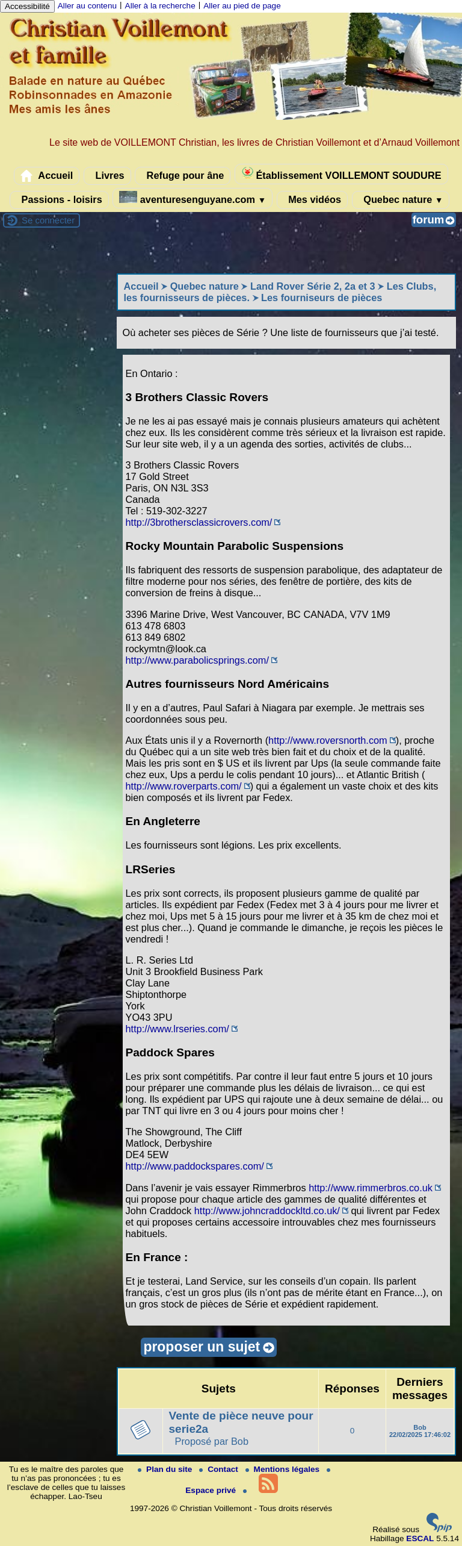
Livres (107, 176)
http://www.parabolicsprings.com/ (197, 660)
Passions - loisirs (59, 200)
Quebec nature (401, 200)
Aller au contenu (87, 5)
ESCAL (420, 1538)
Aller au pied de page (241, 5)
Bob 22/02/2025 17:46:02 (420, 1431)
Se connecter (48, 220)
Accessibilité (27, 6)
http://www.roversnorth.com (327, 740)
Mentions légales (283, 1469)
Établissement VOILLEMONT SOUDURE (341, 174)
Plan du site (166, 1469)
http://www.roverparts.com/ (184, 786)
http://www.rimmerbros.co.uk (371, 1187)
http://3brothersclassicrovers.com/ (199, 522)
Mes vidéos (312, 200)
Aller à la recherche (160, 5)
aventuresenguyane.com (192, 198)
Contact (219, 1469)
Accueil (46, 176)
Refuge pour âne (182, 176)
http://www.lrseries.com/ (177, 1028)
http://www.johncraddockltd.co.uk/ (267, 1210)
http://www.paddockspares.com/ (195, 1166)
